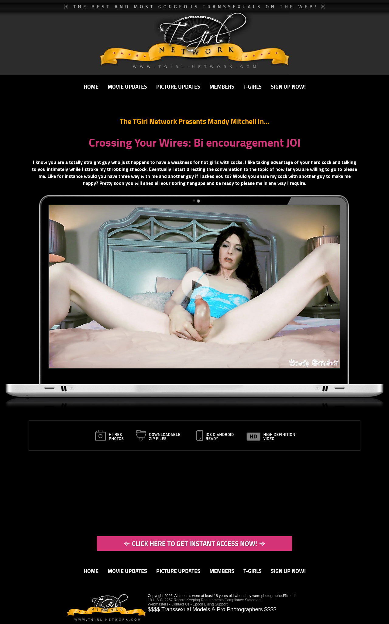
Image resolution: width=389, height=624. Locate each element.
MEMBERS (221, 86)
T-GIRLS (252, 86)
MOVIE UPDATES (127, 86)
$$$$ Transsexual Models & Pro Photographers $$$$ (212, 609)
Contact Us (180, 604)
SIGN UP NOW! (288, 86)
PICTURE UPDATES (178, 86)
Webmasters (158, 604)
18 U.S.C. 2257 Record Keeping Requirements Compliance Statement (204, 600)
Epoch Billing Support (210, 604)
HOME (91, 86)
